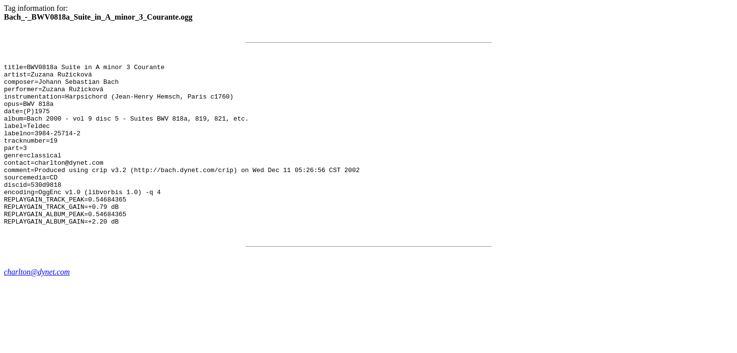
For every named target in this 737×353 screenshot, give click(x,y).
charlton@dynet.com (37, 304)
